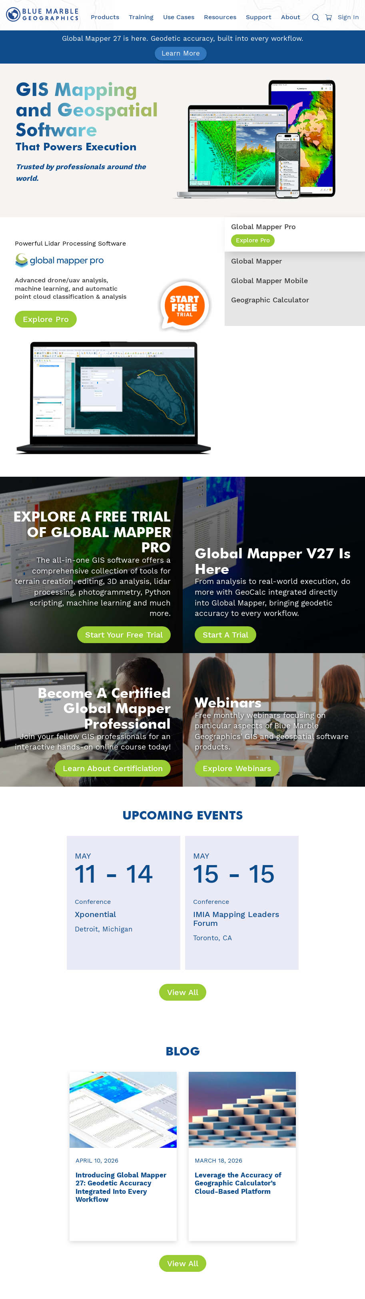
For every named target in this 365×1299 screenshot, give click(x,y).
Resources (220, 17)
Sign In (348, 17)
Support (258, 17)
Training (141, 17)
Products (105, 17)
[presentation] (49, 902)
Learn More (181, 53)
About (290, 17)
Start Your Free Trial (124, 635)
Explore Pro (46, 319)
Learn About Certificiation (113, 768)
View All (182, 992)
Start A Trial (225, 635)
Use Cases (178, 17)
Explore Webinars (237, 768)
